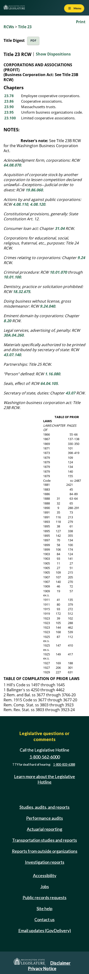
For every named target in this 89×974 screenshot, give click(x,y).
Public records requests (44, 897)
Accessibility (44, 875)
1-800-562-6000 (44, 757)
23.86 (9, 101)
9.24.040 (47, 306)
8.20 (7, 320)
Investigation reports (44, 862)
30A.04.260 (13, 335)
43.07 (70, 393)
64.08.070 (12, 165)
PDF (33, 41)
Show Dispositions (53, 54)
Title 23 (25, 26)
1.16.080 (52, 373)
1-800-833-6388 (64, 764)
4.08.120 (37, 204)
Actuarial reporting (44, 829)
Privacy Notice (42, 968)
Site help (44, 908)
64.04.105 (49, 383)
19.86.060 (34, 190)
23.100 (10, 118)
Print (80, 21)
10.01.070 (58, 272)
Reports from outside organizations (44, 851)
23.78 (9, 95)
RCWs (9, 26)
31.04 (60, 228)
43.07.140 (12, 354)
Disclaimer (60, 963)
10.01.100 (12, 277)
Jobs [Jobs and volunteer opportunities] (44, 886)
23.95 (9, 112)
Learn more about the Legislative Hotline (44, 779)
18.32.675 (21, 291)
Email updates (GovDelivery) (44, 930)
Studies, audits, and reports (44, 807)
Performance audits (44, 818)
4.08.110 (20, 204)
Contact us (44, 919)
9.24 (81, 257)
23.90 (9, 106)
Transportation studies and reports (44, 840)
